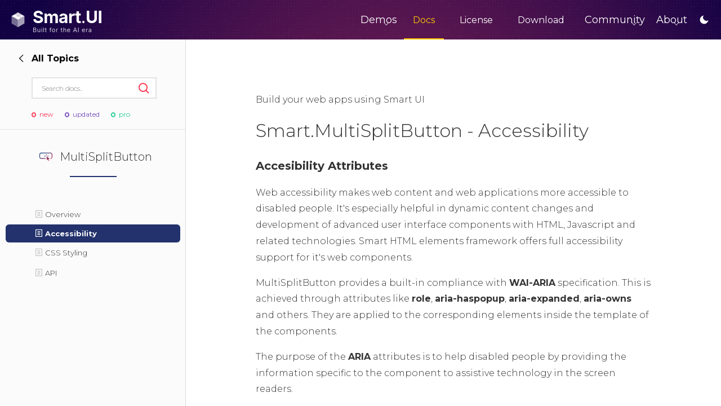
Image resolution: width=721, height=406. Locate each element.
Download (494, 20)
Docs (377, 20)
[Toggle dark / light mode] (704, 20)
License (429, 20)
